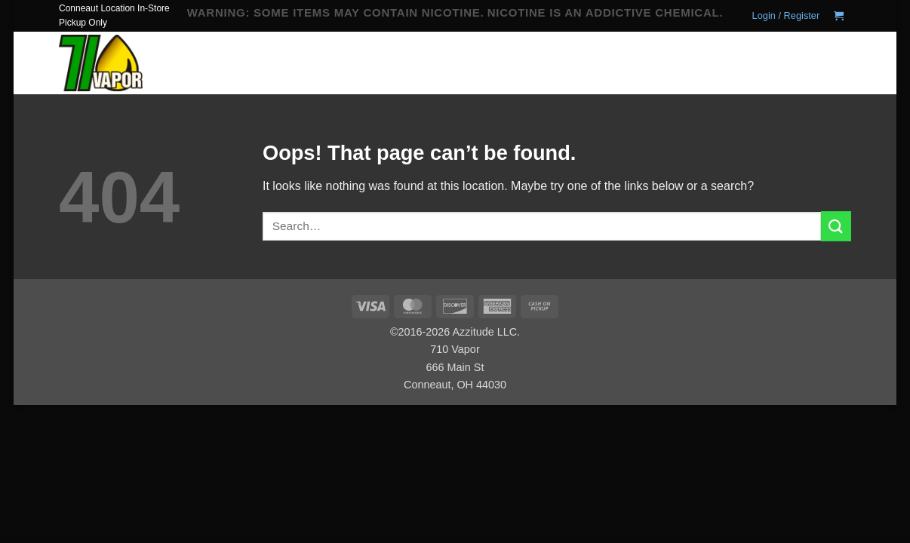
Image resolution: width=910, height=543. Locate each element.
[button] (786, 16)
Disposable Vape (415, 55)
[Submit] (835, 65)
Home (348, 55)
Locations (517, 75)
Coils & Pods (554, 56)
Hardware (365, 75)
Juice (487, 56)
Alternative (444, 75)
